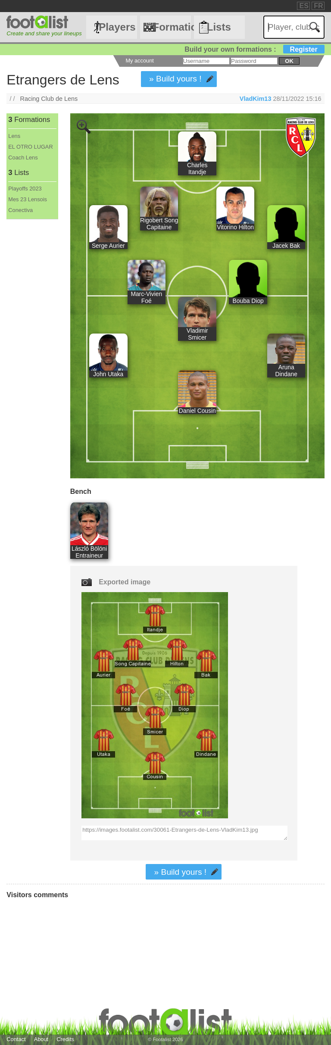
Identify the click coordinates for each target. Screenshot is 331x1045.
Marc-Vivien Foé (146, 297)
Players (117, 27)
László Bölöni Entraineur (89, 552)
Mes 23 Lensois (27, 199)
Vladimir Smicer (197, 334)
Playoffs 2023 (24, 188)
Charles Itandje (197, 168)
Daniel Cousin (197, 410)
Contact (15, 1039)
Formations (171, 27)
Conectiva (20, 210)
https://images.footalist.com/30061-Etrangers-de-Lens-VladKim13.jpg (184, 833)
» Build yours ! (175, 78)
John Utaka (108, 374)
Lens (14, 136)
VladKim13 (256, 98)
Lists (219, 27)
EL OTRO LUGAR (30, 146)
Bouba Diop (248, 300)
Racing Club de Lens (49, 98)
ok (289, 61)
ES (303, 5)
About (41, 1039)
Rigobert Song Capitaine (159, 224)
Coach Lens (22, 157)
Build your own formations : (254, 49)
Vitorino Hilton (235, 227)
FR (318, 5)
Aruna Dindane (286, 370)
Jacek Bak (286, 245)
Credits (65, 1039)
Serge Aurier (108, 245)
